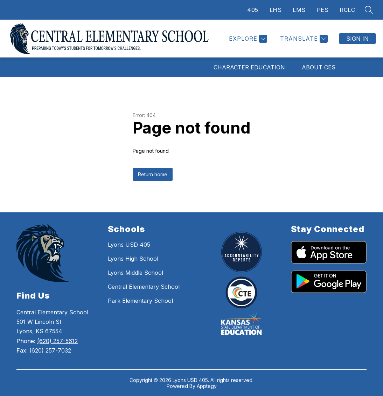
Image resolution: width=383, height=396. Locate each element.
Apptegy (207, 386)
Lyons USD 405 (129, 244)
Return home (152, 174)
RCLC (347, 9)
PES (323, 9)
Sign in (357, 38)
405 (252, 9)
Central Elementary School (144, 286)
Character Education (249, 67)
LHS (276, 9)
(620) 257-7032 (50, 350)
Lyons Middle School (135, 272)
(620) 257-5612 (57, 340)
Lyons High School (133, 258)
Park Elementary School (140, 300)
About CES (318, 67)
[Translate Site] (303, 38)
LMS (299, 9)
